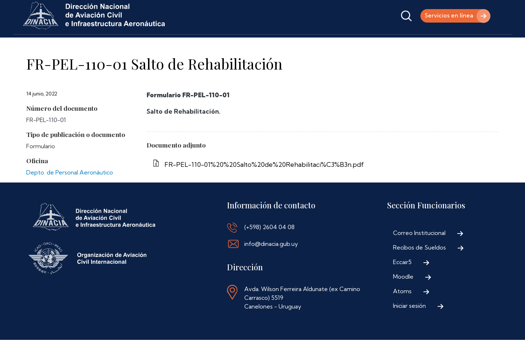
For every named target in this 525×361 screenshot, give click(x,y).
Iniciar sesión (409, 326)
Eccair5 (402, 283)
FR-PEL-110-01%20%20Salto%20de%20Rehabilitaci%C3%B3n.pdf (264, 185)
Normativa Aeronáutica (202, 44)
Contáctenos (264, 44)
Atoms (402, 312)
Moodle (403, 297)
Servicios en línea (448, 15)
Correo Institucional (419, 254)
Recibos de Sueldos (419, 268)
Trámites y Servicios (129, 44)
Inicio (32, 44)
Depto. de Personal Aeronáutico (69, 193)
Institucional (71, 44)
